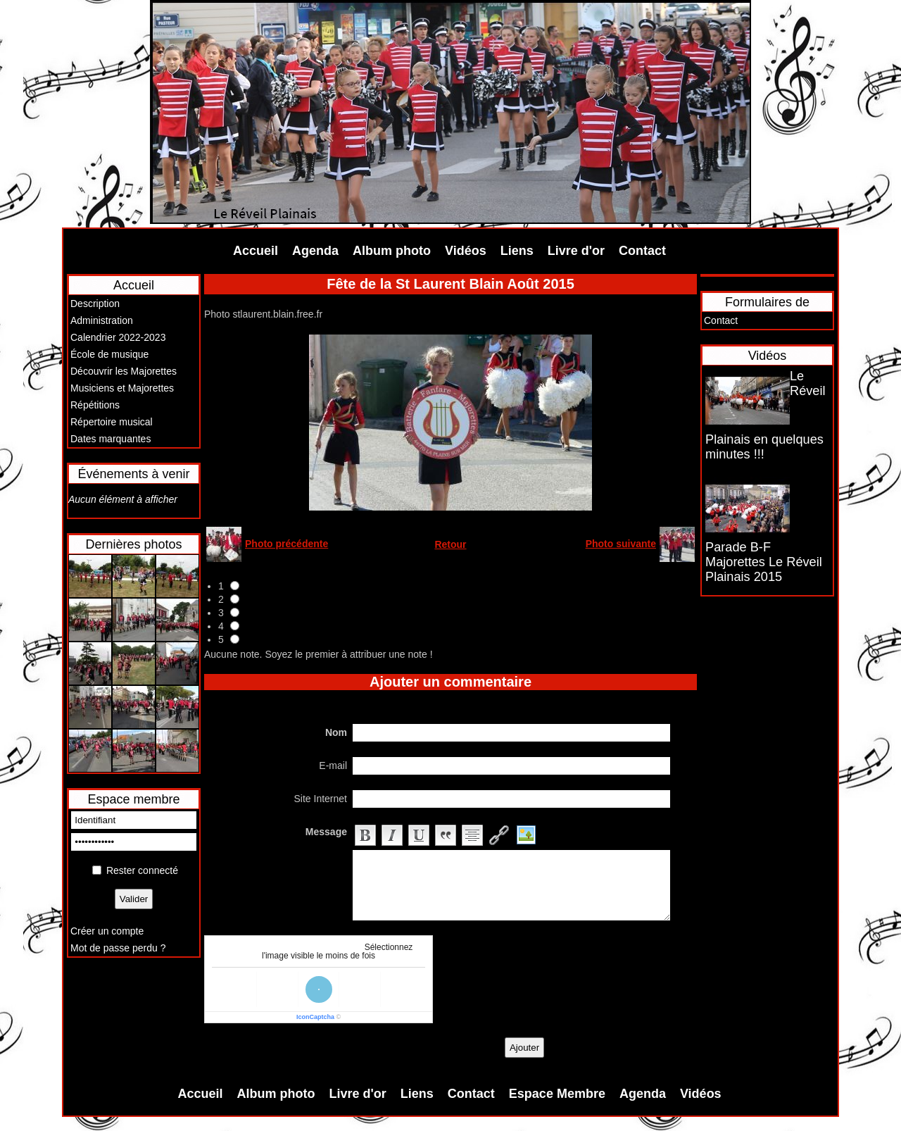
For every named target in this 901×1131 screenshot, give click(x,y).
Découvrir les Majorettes (123, 371)
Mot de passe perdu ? (117, 948)
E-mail (333, 765)
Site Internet (321, 798)
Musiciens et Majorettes (122, 388)
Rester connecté (142, 870)
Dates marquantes (110, 438)
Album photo (392, 251)
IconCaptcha (315, 1016)
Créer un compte (107, 931)
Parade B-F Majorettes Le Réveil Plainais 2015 (763, 562)
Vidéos (465, 251)
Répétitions (95, 405)
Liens (517, 251)
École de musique (109, 354)
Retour (450, 544)
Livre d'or (576, 251)
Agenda (315, 251)
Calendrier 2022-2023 (117, 337)
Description (95, 303)
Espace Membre (557, 1094)
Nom (336, 732)
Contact (642, 251)
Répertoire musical (111, 421)
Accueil (255, 251)
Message (326, 831)
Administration (101, 320)
